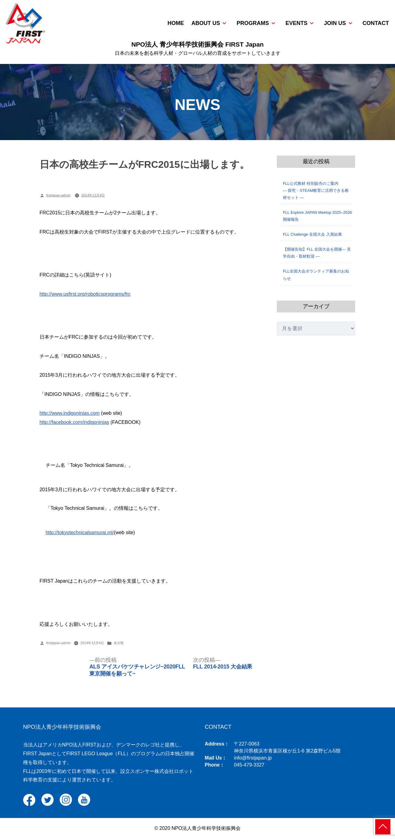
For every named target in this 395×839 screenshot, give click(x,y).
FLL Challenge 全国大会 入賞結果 (312, 234)
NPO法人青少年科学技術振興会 (62, 727)
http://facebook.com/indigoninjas (74, 422)
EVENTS (296, 23)
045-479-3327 (249, 764)
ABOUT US (205, 23)
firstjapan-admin (58, 195)
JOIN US (335, 23)
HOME (176, 23)
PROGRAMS (253, 23)
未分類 (119, 643)
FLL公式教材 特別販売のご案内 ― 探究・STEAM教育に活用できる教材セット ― (320, 190)
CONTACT (375, 23)
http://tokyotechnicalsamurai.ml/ (80, 532)
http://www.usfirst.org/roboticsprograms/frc (85, 294)
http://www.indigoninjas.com (70, 413)
